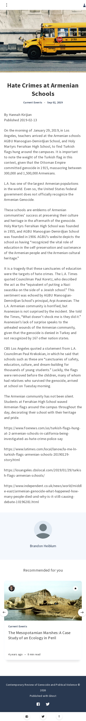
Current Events (32, 102)
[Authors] (11, 588)
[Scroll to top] (59, 716)
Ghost (52, 696)
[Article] (43, 601)
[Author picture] (43, 530)
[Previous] (4, 612)
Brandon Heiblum (43, 546)
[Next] (82, 612)
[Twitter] (43, 716)
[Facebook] (27, 716)
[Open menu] (6, 5)
